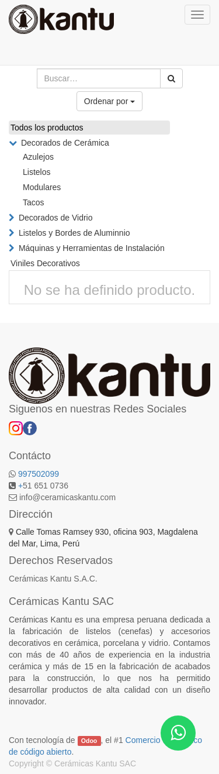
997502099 (38, 474)
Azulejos (38, 156)
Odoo (89, 740)
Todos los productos (47, 127)
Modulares (42, 187)
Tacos (33, 202)
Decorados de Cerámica (65, 142)
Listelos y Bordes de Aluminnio (74, 233)
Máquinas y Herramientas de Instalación (92, 248)
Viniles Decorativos (45, 263)
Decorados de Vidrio (56, 217)
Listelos (36, 172)
